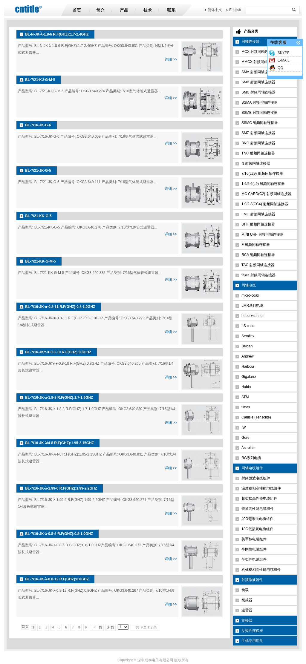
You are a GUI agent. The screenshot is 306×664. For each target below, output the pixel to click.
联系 (171, 10)
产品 (124, 10)
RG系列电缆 (251, 458)
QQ (280, 68)
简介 (100, 10)
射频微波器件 (252, 580)
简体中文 (215, 10)
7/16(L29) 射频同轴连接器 (262, 173)
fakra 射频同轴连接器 (258, 275)
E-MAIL (284, 60)
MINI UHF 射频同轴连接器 (262, 234)
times (245, 407)
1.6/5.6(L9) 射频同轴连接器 (263, 184)
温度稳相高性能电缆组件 (261, 488)
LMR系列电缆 (252, 305)
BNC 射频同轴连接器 (258, 143)
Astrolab (248, 448)
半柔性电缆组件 (254, 559)
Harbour (247, 366)
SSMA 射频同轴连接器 (259, 102)
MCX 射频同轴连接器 (258, 52)
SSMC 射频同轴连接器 (259, 123)
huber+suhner (252, 316)
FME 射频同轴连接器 (258, 214)
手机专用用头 (252, 641)
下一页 (96, 627)
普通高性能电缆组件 (257, 509)
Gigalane (248, 377)
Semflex (247, 336)
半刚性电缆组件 (254, 549)
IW (243, 427)
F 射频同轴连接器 (255, 245)
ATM (245, 397)
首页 (77, 10)
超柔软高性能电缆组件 (259, 498)
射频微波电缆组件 (255, 478)
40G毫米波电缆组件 (257, 519)
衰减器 (246, 600)
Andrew (247, 356)
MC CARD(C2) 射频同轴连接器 (266, 194)
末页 (110, 627)
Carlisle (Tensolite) (256, 417)
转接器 (246, 620)
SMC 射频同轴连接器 (258, 92)
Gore (245, 437)
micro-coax (250, 295)
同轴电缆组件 (252, 468)
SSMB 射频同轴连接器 (259, 113)
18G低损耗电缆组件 (257, 529)
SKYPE (284, 53)
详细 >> (171, 59)
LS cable (248, 326)
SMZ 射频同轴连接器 (258, 133)
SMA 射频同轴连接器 (258, 72)
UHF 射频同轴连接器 (258, 224)
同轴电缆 (248, 285)
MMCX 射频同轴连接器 (260, 62)
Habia (246, 387)
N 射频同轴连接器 (255, 163)
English (235, 10)
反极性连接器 (252, 630)
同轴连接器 (250, 41)
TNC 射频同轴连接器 (258, 153)
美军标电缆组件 (254, 539)
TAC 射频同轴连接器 (257, 265)
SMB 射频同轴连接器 (258, 82)
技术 (147, 10)
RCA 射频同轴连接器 (258, 255)
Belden (247, 346)
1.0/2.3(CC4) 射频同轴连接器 (264, 204)
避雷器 (246, 610)
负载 (245, 590)
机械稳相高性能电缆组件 (261, 570)
